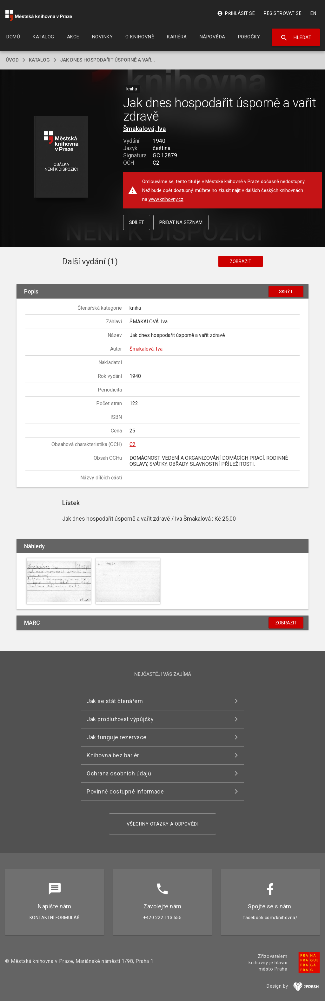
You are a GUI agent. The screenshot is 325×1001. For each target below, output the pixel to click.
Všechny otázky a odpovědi (163, 824)
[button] (61, 157)
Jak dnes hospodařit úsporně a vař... (107, 60)
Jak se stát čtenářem (115, 701)
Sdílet (136, 222)
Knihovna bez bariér (113, 755)
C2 (132, 444)
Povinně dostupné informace (125, 791)
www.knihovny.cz (166, 199)
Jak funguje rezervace (117, 737)
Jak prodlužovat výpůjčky (120, 719)
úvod (12, 60)
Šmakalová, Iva (144, 129)
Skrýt (286, 291)
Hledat (296, 38)
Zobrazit (240, 261)
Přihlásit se (236, 13)
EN (313, 13)
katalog (39, 60)
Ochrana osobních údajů (119, 773)
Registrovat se (283, 13)
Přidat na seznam (180, 222)
